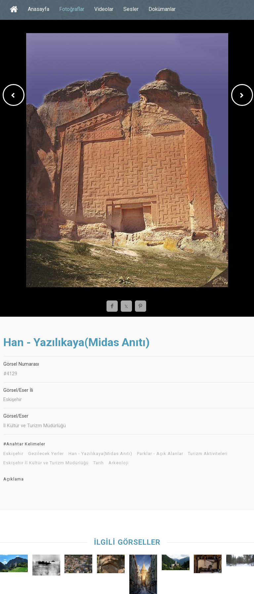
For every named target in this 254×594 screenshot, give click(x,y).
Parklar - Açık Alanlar (160, 453)
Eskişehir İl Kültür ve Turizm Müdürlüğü (46, 463)
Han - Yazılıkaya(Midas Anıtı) (100, 453)
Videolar (103, 9)
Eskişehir (13, 453)
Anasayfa (38, 9)
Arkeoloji (118, 463)
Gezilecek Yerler (46, 453)
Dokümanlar (162, 9)
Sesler (131, 9)
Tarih (98, 463)
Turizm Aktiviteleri (208, 453)
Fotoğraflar (71, 9)
